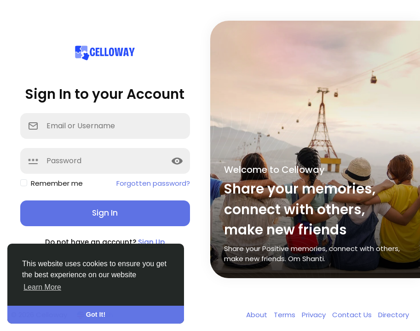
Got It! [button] (95, 314)
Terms (285, 315)
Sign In (105, 212)
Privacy (315, 315)
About (257, 315)
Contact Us (353, 315)
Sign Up (151, 242)
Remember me (57, 183)
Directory (393, 315)
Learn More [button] (42, 287)
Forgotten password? (153, 183)
